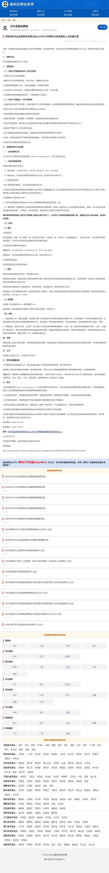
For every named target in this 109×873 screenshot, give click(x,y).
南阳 (21, 749)
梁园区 (21, 822)
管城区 (54, 754)
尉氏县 (79, 763)
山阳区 (30, 799)
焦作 (66, 745)
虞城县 (38, 822)
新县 (60, 844)
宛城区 (30, 835)
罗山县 (83, 844)
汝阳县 (30, 772)
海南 (68, 733)
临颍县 (46, 813)
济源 (33, 749)
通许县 (71, 763)
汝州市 (56, 776)
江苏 (41, 695)
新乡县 (79, 790)
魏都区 (21, 808)
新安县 (79, 767)
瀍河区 (46, 767)
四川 (15, 723)
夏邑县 (54, 822)
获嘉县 (87, 790)
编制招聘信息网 (60, 855)
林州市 (54, 781)
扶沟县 (46, 826)
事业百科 (95, 15)
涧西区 (21, 767)
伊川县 (95, 767)
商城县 (67, 844)
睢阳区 (30, 822)
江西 (41, 702)
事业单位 (14, 11)
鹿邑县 (95, 826)
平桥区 (30, 844)
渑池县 (40, 817)
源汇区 (21, 813)
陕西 (15, 667)
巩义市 (71, 754)
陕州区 (32, 817)
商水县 (63, 826)
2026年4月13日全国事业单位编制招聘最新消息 (25, 487)
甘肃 (68, 667)
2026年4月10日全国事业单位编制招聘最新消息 (25, 508)
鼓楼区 (21, 763)
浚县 (45, 786)
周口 (14, 20)
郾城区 (30, 813)
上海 (41, 646)
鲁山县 (94, 776)
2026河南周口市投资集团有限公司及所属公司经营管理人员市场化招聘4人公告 (39, 582)
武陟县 (63, 799)
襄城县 (63, 808)
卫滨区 (21, 790)
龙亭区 (30, 763)
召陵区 (38, 813)
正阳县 (89, 831)
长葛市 (46, 808)
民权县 (63, 822)
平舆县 (40, 831)
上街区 (63, 754)
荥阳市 (8, 758)
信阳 (27, 749)
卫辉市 (54, 790)
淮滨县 (46, 844)
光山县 (92, 844)
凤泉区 (46, 790)
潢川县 (38, 844)
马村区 (46, 799)
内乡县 (54, 835)
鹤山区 (38, 786)
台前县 (61, 804)
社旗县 (24, 840)
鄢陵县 (54, 808)
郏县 (86, 776)
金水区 (38, 754)
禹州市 (38, 808)
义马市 (56, 817)
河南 (9, 20)
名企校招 (41, 15)
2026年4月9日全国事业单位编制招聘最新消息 (25, 519)
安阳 (47, 745)
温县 (70, 799)
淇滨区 (21, 786)
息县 (53, 844)
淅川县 (71, 835)
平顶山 (40, 745)
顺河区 (38, 763)
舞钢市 (65, 776)
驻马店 (14, 749)
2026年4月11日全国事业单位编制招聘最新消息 (25, 497)
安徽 (94, 695)
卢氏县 (48, 817)
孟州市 (94, 799)
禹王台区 (47, 763)
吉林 (41, 684)
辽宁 (15, 684)
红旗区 (30, 790)
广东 (15, 733)
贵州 (41, 723)
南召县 (16, 840)
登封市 (87, 754)
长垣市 (71, 790)
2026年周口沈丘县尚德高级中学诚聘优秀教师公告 (27, 540)
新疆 (15, 674)
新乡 (60, 745)
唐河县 (8, 840)
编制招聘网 (17, 4)
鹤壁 (54, 745)
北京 (15, 646)
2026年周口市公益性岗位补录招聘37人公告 (24, 624)
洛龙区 (54, 767)
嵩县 (15, 772)
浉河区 (21, 844)
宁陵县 (77, 822)
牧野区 (38, 790)
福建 (15, 702)
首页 (3, 20)
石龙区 (48, 776)
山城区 (30, 786)
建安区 (30, 808)
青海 (94, 667)
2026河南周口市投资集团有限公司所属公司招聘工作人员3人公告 (33, 614)
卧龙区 (21, 835)
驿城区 (23, 831)
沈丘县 (71, 826)
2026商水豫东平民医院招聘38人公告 (21, 571)
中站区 (38, 799)
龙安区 (46, 781)
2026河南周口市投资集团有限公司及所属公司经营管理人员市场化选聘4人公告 (39, 603)
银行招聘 (68, 15)
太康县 (87, 826)
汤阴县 (71, 781)
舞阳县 (54, 813)
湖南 (68, 712)
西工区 (30, 767)
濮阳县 (30, 804)
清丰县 (38, 804)
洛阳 (33, 745)
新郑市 (79, 754)
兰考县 (87, 763)
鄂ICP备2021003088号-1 (54, 859)
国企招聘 (14, 15)
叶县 (80, 776)
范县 (53, 804)
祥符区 (56, 763)
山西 (41, 656)
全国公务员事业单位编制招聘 (104, 4)
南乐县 (46, 804)
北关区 (30, 781)
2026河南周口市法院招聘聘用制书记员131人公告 (26, 593)
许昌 (79, 745)
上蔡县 (56, 831)
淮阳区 (30, 826)
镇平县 (46, 835)
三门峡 (92, 745)
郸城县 (79, 826)
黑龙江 (68, 684)
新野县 (79, 835)
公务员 (95, 11)
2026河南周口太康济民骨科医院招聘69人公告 (25, 550)
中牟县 (16, 758)
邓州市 (38, 835)
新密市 (95, 754)
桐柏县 (87, 835)
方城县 (95, 835)
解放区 (21, 799)
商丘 (99, 745)
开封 (27, 745)
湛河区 (40, 776)
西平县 (65, 831)
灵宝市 (65, 817)
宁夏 (41, 667)
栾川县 (22, 772)
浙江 (68, 695)
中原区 (21, 754)
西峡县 (63, 835)
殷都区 (38, 781)
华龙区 (21, 804)
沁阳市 (85, 799)
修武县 (54, 799)
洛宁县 (8, 772)
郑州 (20, 745)
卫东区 (32, 776)
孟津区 (71, 767)
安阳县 (63, 781)
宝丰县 (73, 776)
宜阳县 (87, 767)
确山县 (81, 831)
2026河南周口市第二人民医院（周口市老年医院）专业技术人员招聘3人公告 (38, 561)
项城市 (38, 826)
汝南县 (32, 831)
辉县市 (63, 790)
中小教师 (68, 11)
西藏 (94, 723)
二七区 (30, 754)
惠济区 (46, 754)
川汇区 (21, 826)
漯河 (85, 745)
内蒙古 (68, 656)
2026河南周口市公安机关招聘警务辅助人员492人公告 (28, 529)
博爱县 (77, 799)
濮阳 (72, 745)
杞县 (64, 763)
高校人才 (41, 11)
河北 (15, 656)
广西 (41, 733)
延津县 (8, 794)
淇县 (51, 786)
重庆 (94, 646)
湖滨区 (23, 817)
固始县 (75, 844)
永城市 (85, 822)
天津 (68, 646)
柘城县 (46, 822)
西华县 (54, 826)
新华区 (23, 776)
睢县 (70, 822)
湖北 (41, 712)
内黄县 (79, 781)
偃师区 (63, 767)
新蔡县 (48, 831)
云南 (68, 723)
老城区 (38, 767)
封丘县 (16, 794)
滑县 (86, 781)
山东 (15, 695)
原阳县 (95, 790)
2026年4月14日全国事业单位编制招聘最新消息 (25, 476)
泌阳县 (97, 831)
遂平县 (73, 831)
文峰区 (21, 781)
